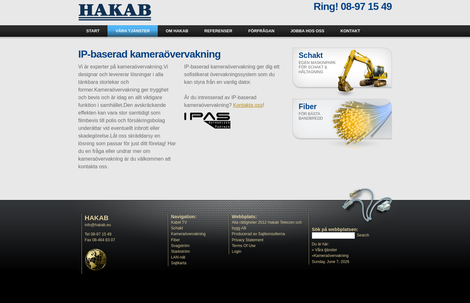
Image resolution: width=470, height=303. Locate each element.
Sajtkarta (179, 263)
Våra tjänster (326, 250)
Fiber (175, 240)
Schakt (177, 228)
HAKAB (97, 217)
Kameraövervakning (188, 234)
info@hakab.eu (98, 225)
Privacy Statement (248, 240)
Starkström (180, 251)
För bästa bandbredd (311, 116)
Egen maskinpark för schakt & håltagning (317, 67)
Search (363, 235)
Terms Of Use (244, 245)
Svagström (180, 245)
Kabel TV (179, 222)
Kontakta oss (248, 105)
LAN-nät (178, 257)
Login (237, 251)
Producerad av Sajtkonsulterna (258, 234)
